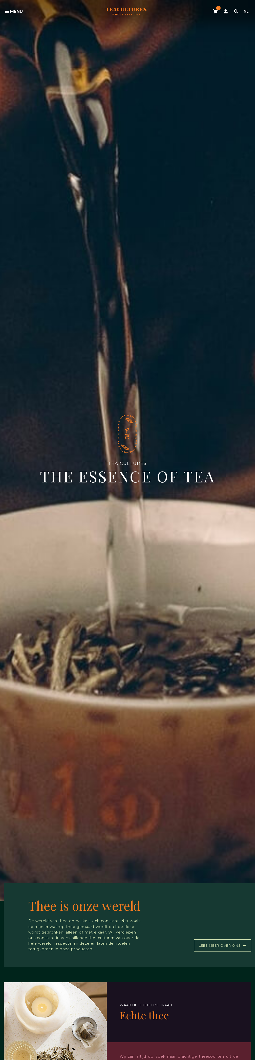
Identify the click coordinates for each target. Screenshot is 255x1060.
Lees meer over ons (222, 945)
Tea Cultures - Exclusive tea (126, 11)
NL (246, 11)
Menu (14, 11)
